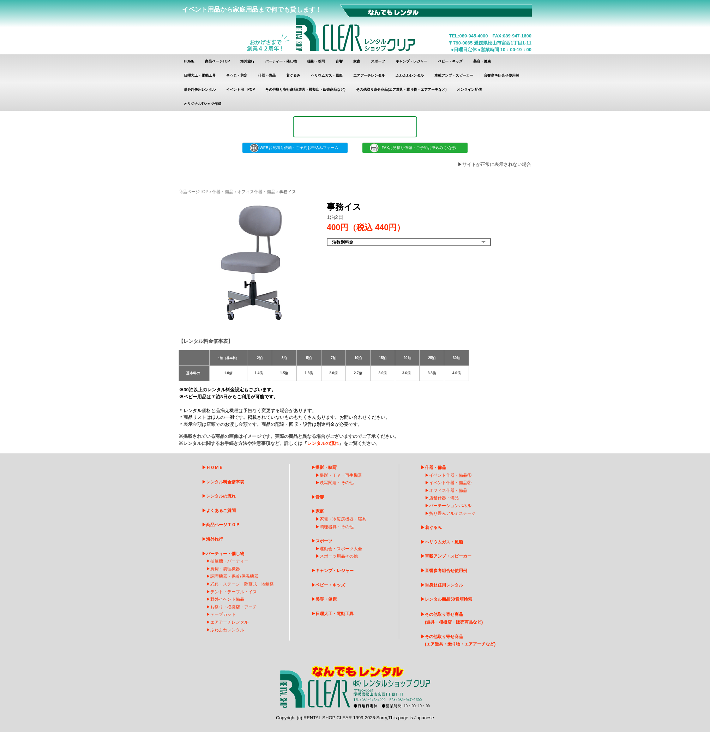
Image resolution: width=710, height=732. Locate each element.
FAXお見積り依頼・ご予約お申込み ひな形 (415, 147)
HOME (189, 61)
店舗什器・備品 (444, 497)
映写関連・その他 (337, 482)
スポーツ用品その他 (339, 556)
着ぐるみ (293, 75)
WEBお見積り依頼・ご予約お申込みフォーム (295, 147)
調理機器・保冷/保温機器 (234, 576)
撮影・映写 (316, 61)
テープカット (223, 614)
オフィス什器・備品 (256, 191)
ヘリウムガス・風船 (327, 75)
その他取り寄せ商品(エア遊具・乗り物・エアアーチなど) (401, 89)
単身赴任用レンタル (200, 89)
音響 (339, 61)
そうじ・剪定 (236, 75)
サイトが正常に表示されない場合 (496, 164)
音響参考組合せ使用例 (501, 75)
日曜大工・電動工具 (200, 75)
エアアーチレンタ (227, 622)
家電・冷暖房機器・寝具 (343, 519)
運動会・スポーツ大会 (341, 548)
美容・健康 (482, 61)
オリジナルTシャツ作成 (202, 104)
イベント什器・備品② (450, 482)
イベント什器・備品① (450, 475)
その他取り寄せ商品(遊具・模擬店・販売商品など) (305, 89)
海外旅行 (247, 61)
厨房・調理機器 (225, 568)
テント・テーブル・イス (233, 591)
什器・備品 (267, 75)
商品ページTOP (217, 61)
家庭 (356, 61)
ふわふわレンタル (410, 75)
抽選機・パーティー (229, 561)
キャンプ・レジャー (411, 61)
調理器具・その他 (337, 526)
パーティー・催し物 (281, 61)
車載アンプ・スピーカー (453, 75)
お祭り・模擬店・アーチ (233, 607)
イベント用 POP (240, 89)
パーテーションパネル (450, 505)
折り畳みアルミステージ (452, 513)
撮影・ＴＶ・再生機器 (341, 475)
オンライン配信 (469, 89)
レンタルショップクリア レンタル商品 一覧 (355, 27)
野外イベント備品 (227, 599)
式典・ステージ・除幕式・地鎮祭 (242, 584)
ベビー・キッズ (450, 61)
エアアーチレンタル (369, 75)
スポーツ (378, 61)
